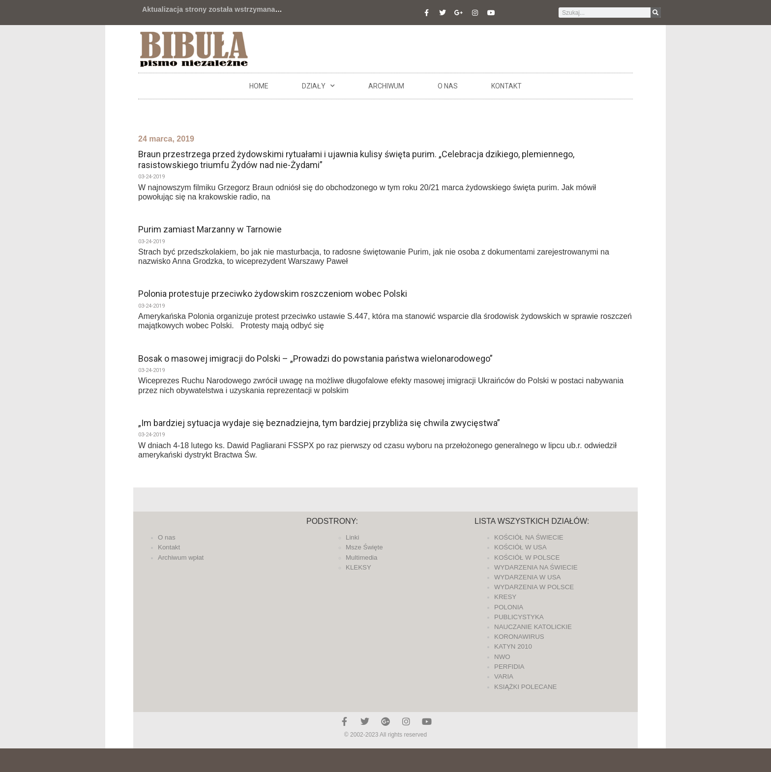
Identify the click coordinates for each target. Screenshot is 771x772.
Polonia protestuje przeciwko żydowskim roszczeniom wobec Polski (272, 293)
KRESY (505, 596)
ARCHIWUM (386, 86)
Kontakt (506, 86)
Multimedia (361, 557)
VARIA (503, 676)
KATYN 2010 (513, 646)
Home (258, 86)
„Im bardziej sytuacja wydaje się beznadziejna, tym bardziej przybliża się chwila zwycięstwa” (319, 423)
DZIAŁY (318, 86)
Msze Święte (364, 547)
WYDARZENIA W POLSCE (534, 587)
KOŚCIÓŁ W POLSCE (527, 557)
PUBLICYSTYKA (519, 617)
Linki (352, 537)
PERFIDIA (509, 666)
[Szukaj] (656, 12)
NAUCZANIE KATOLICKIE (533, 626)
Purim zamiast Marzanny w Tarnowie (210, 229)
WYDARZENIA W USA (527, 577)
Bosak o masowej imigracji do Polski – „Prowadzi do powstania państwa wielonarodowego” (315, 358)
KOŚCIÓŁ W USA (520, 547)
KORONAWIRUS (519, 636)
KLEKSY (358, 567)
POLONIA (508, 607)
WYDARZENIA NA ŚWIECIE (536, 567)
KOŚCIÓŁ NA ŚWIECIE (528, 537)
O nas (448, 86)
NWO (502, 656)
